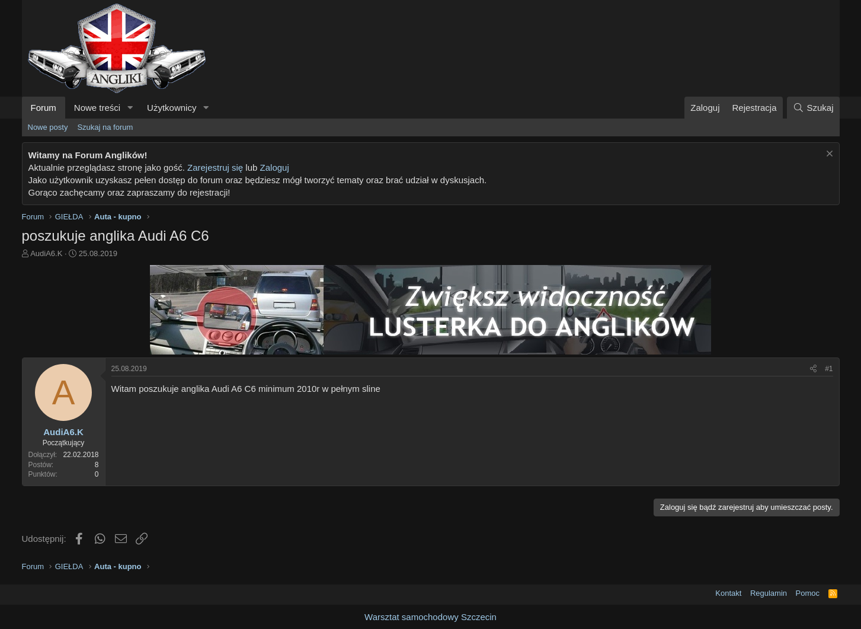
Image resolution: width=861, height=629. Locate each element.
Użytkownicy (171, 108)
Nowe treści (97, 108)
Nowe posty (48, 127)
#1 (829, 369)
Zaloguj (274, 167)
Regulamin (768, 593)
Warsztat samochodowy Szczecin (430, 617)
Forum (43, 108)
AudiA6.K (46, 253)
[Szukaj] (813, 108)
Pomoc (808, 593)
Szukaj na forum (105, 127)
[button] (129, 108)
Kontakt (728, 593)
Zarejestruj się (215, 167)
